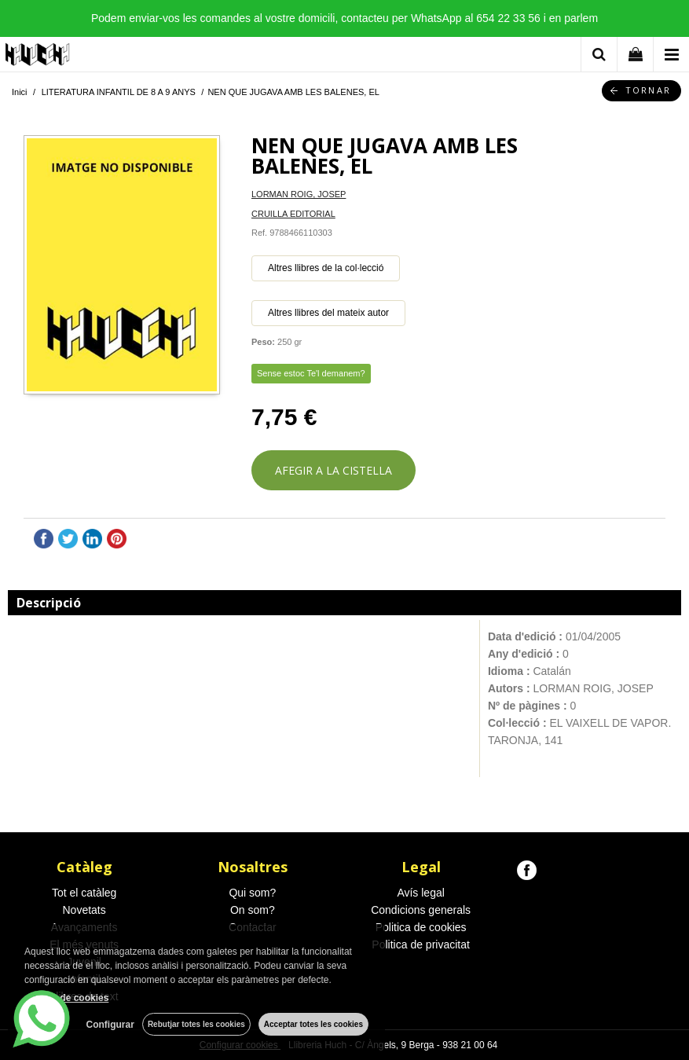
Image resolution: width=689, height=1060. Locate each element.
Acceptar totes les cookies (313, 1024)
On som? (252, 910)
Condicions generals (421, 910)
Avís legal (420, 892)
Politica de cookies (421, 927)
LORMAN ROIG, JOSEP (298, 194)
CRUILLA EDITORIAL (293, 213)
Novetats (84, 910)
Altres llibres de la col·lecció (325, 267)
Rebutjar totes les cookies (196, 1024)
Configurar (110, 1024)
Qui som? (252, 892)
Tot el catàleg (84, 892)
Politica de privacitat (421, 944)
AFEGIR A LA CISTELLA (333, 470)
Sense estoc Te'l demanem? (311, 373)
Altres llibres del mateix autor (328, 312)
